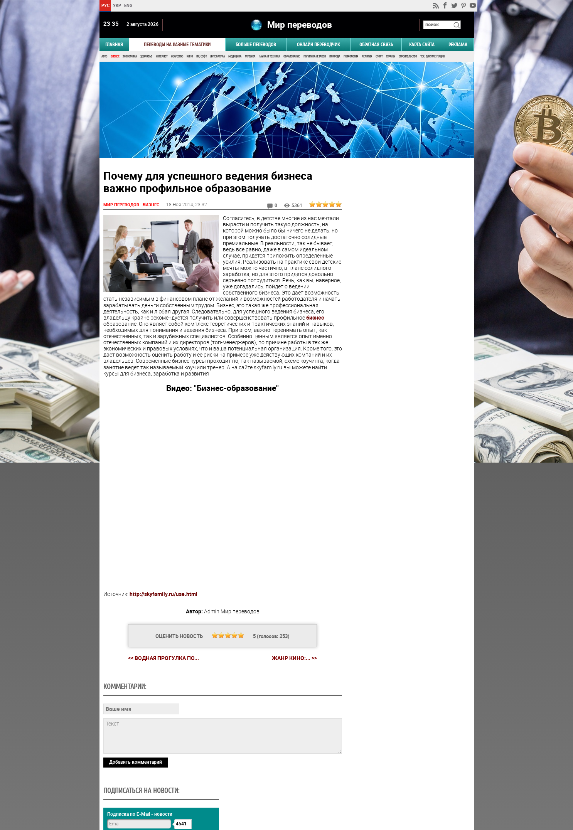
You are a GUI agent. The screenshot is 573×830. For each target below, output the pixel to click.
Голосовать (408, 472)
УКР (117, 5)
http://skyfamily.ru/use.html (163, 594)
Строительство (408, 57)
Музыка (250, 57)
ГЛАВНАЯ (114, 45)
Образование (291, 57)
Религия (367, 57)
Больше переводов (256, 45)
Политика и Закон (314, 57)
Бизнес (115, 57)
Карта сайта (422, 45)
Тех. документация (432, 57)
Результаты (408, 484)
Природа (334, 57)
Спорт (379, 57)
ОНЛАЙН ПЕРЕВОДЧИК (318, 45)
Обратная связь (376, 45)
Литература (217, 57)
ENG (128, 5)
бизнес (144, 324)
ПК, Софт (201, 57)
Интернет (161, 57)
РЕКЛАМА (457, 45)
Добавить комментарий (135, 762)
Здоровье (146, 57)
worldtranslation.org (397, 790)
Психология (351, 57)
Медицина (234, 57)
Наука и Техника (269, 57)
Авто (104, 57)
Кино (190, 57)
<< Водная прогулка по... (162, 658)
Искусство (177, 57)
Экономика (130, 57)
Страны (390, 57)
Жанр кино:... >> (293, 659)
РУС (105, 5)
